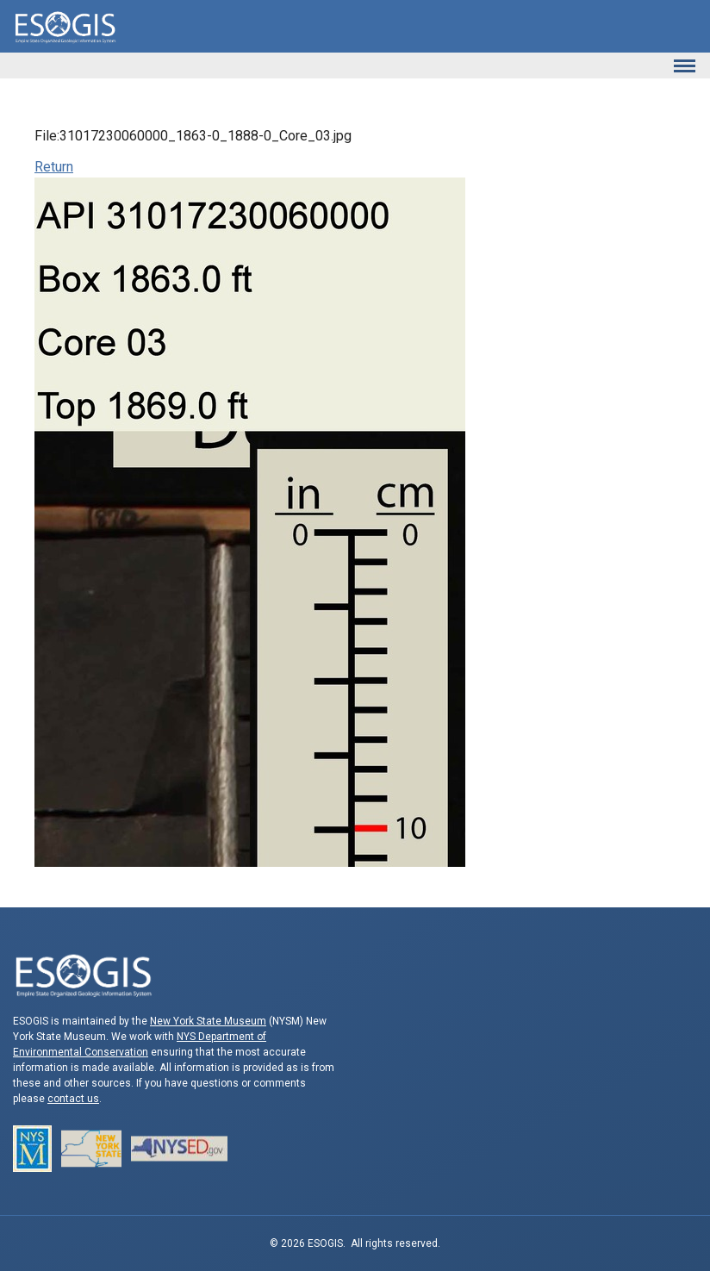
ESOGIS (64, 26)
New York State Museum (208, 1021)
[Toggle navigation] (684, 65)
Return (53, 167)
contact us (73, 1099)
